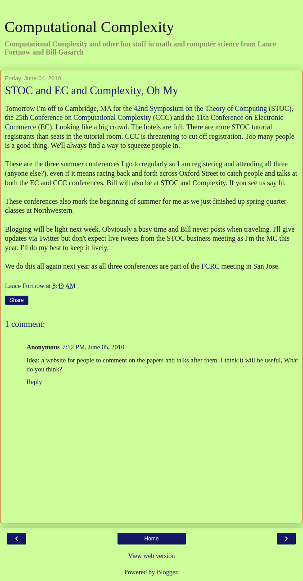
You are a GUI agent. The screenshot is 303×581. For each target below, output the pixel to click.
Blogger (167, 572)
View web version (151, 555)
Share (16, 300)
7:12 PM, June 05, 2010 (94, 347)
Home (151, 538)
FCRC (210, 266)
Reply (34, 381)
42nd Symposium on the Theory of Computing (200, 108)
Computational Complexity (89, 26)
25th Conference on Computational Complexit (81, 117)
